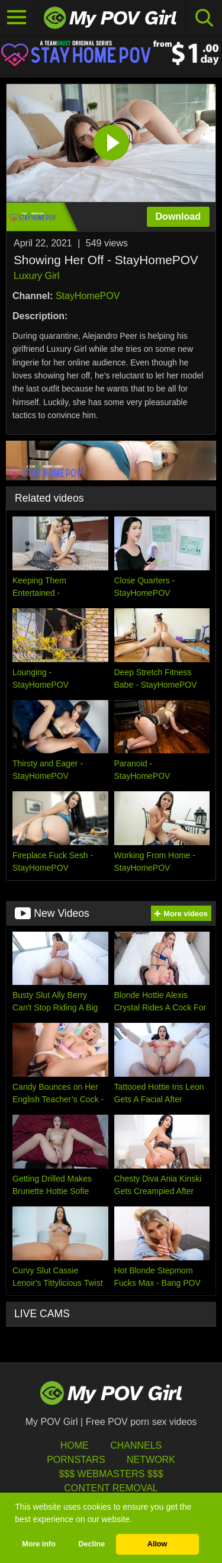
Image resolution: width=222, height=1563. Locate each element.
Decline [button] (91, 1544)
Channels (136, 1445)
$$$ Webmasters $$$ (111, 1474)
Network (151, 1460)
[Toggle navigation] (17, 18)
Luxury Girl (36, 276)
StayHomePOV (88, 296)
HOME (74, 1445)
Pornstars (76, 1460)
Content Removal (111, 1488)
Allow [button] (157, 1544)
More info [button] (39, 1544)
